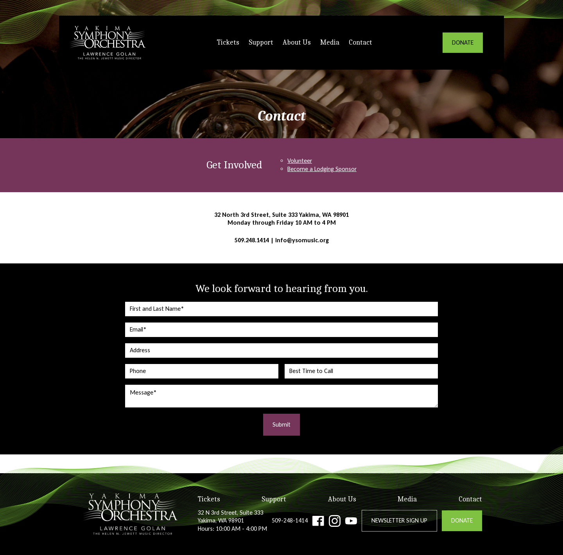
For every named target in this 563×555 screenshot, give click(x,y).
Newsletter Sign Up (399, 520)
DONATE (462, 42)
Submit (281, 424)
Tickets (228, 42)
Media (329, 42)
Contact (360, 42)
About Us (297, 42)
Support (261, 42)
